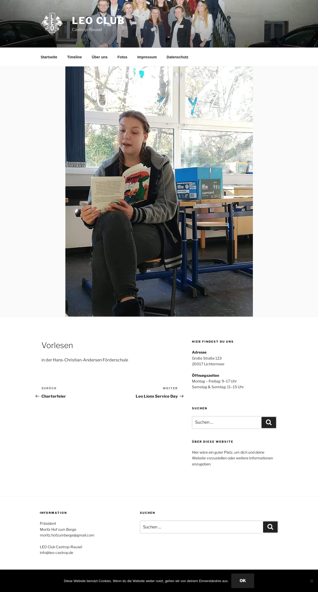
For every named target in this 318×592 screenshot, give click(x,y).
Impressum (147, 57)
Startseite (49, 57)
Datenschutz (177, 57)
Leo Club (98, 20)
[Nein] (311, 580)
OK (243, 580)
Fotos (122, 57)
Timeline (74, 57)
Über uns (100, 57)
